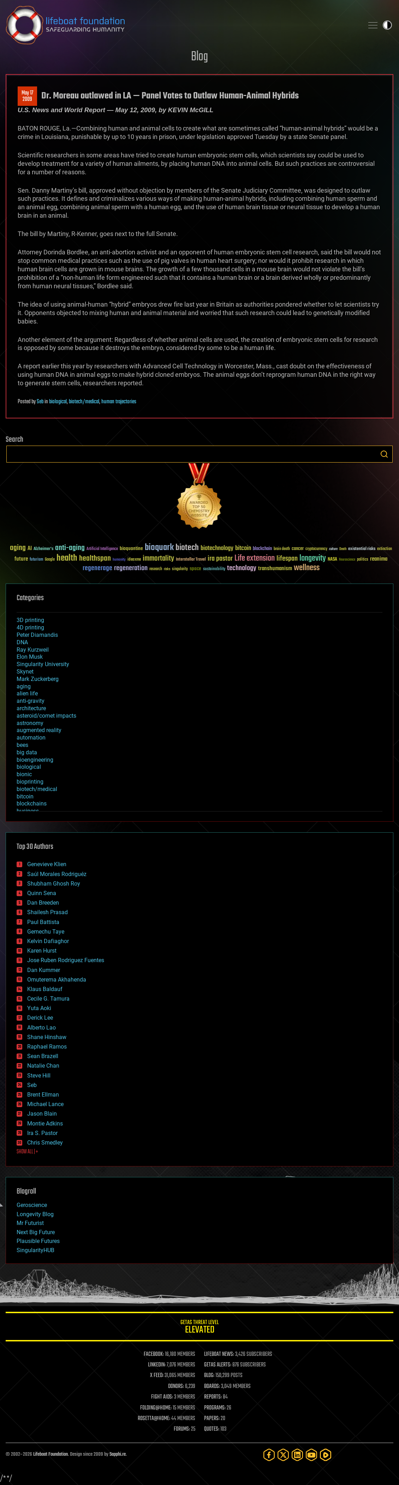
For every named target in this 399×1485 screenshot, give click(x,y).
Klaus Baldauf (44, 989)
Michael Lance (45, 1104)
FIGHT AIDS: (162, 1397)
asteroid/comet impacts (46, 715)
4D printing (30, 627)
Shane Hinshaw (46, 1037)
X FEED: (156, 1375)
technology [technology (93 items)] (241, 569)
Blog (199, 57)
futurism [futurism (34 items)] (36, 559)
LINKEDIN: (157, 1365)
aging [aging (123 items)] (18, 548)
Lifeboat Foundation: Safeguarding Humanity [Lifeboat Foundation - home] (182, 25)
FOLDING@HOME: (156, 1408)
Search (384, 454)
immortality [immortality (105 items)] (158, 558)
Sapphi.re (117, 1454)
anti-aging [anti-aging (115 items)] (70, 548)
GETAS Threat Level (199, 1328)
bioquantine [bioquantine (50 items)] (131, 548)
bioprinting (30, 781)
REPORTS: (213, 1397)
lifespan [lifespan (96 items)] (287, 559)
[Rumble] (325, 1455)
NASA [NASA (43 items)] (332, 559)
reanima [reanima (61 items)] (378, 559)
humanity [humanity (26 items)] (119, 560)
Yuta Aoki (39, 1008)
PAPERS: (212, 1418)
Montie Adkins (45, 1123)
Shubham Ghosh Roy (53, 883)
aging (24, 686)
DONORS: (176, 1386)
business (28, 811)
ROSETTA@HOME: (154, 1418)
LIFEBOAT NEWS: (219, 1354)
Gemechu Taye (45, 931)
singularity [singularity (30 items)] (180, 569)
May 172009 (27, 96)
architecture (31, 708)
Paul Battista (43, 922)
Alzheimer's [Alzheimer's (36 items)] (43, 549)
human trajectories (118, 401)
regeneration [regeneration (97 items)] (131, 568)
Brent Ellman (43, 1094)
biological (58, 401)
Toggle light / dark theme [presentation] (387, 25)
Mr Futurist (30, 1223)
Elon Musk (30, 656)
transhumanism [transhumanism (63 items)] (275, 568)
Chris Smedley (45, 1142)
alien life (27, 693)
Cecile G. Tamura (48, 998)
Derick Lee (40, 1017)
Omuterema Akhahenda (56, 979)
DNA (22, 642)
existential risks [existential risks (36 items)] (361, 549)
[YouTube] (311, 1455)
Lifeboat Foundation (50, 1454)
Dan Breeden (43, 902)
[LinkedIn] (297, 1455)
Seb (40, 401)
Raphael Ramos (47, 1046)
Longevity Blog (35, 1214)
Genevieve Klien (46, 864)
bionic (24, 774)
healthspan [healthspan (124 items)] (95, 558)
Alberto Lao (41, 1027)
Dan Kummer (43, 970)
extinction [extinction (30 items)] (384, 549)
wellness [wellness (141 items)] (307, 568)
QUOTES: (211, 1429)
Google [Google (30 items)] (50, 559)
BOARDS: (212, 1386)
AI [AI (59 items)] (30, 548)
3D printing (30, 620)
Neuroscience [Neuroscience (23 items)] (347, 560)
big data (27, 752)
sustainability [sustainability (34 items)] (214, 569)
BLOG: (209, 1375)
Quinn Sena (41, 893)
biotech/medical (84, 401)
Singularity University (43, 664)
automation (31, 737)
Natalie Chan (43, 1065)
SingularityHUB (35, 1250)
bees (22, 745)
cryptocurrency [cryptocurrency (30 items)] (316, 549)
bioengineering (35, 759)
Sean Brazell (42, 1056)
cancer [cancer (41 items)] (298, 549)
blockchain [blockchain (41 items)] (262, 549)
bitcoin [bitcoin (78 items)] (243, 548)
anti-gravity (30, 701)
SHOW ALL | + (27, 1152)
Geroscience (32, 1205)
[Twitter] (283, 1455)
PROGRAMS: (215, 1408)
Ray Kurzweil (33, 649)
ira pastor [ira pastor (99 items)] (220, 559)
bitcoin (25, 796)
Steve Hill (38, 1075)
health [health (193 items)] (66, 558)
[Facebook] (269, 1455)
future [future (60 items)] (21, 559)
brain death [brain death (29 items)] (282, 549)
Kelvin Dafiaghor (48, 941)
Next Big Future (36, 1232)
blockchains (32, 803)
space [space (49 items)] (195, 569)
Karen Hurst (41, 950)
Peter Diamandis (37, 635)
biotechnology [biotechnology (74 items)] (217, 548)
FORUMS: (182, 1429)
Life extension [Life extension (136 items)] (254, 558)
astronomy (30, 723)
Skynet (25, 671)
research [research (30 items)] (155, 569)
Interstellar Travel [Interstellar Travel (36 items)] (191, 559)
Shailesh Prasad (47, 912)
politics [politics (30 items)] (362, 559)
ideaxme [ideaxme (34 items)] (134, 559)
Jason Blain (42, 1113)
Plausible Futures (38, 1241)
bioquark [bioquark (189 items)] (159, 548)
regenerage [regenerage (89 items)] (97, 568)
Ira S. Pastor (42, 1133)
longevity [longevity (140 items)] (312, 558)
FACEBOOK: (154, 1354)
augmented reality (39, 730)
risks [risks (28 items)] (167, 569)
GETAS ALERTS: (217, 1365)
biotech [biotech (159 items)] (187, 548)
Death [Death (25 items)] (342, 549)
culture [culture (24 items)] (333, 549)
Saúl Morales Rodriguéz (57, 874)
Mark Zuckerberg (38, 679)
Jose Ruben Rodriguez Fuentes (65, 960)
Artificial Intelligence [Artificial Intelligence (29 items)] (102, 549)
